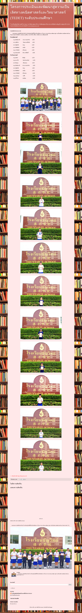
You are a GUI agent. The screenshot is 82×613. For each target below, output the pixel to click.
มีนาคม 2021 (12, 603)
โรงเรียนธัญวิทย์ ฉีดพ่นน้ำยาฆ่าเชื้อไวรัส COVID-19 (22, 593)
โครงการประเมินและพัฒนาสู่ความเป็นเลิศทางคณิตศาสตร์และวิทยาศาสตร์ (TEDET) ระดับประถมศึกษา (39, 12)
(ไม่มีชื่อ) (18, 572)
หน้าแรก (41, 518)
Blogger (50, 607)
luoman (42, 607)
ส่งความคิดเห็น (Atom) (20, 520)
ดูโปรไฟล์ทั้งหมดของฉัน (15, 595)
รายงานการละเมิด (14, 598)
